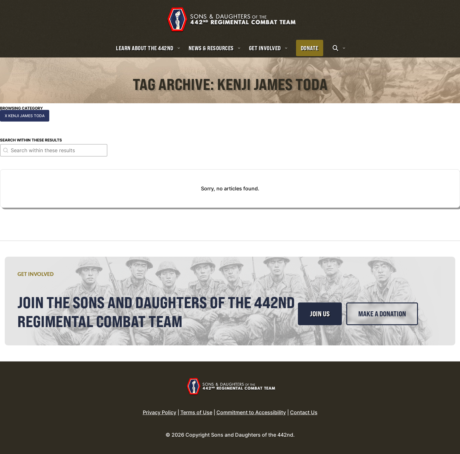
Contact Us (304, 412)
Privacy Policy (159, 412)
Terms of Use (196, 412)
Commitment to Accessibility (251, 412)
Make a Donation (382, 314)
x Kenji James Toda (25, 115)
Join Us (320, 314)
